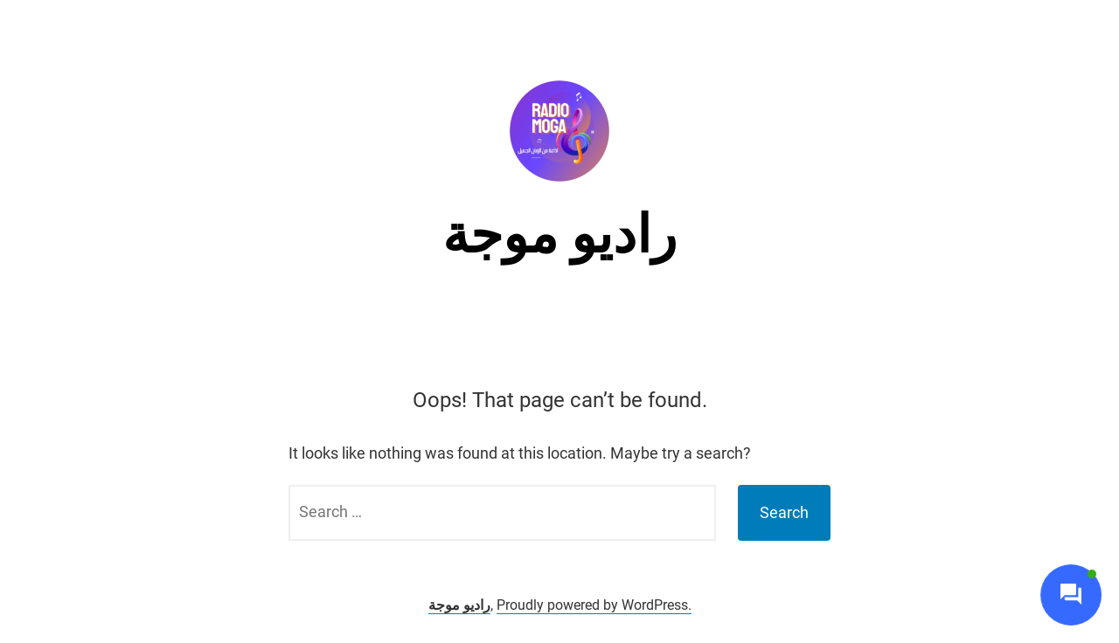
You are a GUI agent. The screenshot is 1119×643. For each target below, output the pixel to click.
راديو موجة (559, 235)
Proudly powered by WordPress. (594, 605)
